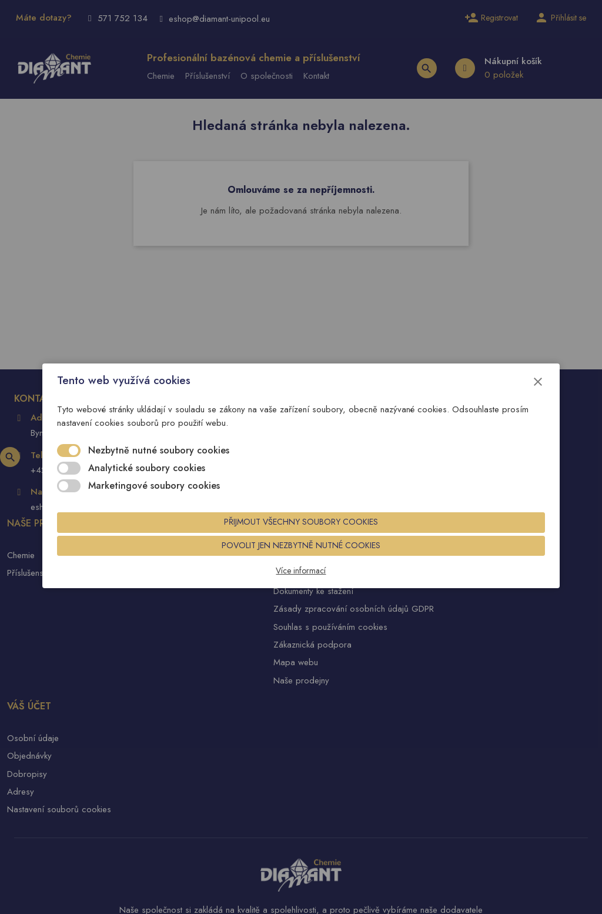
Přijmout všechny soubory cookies (301, 527)
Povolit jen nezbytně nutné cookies (301, 553)
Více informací (301, 580)
